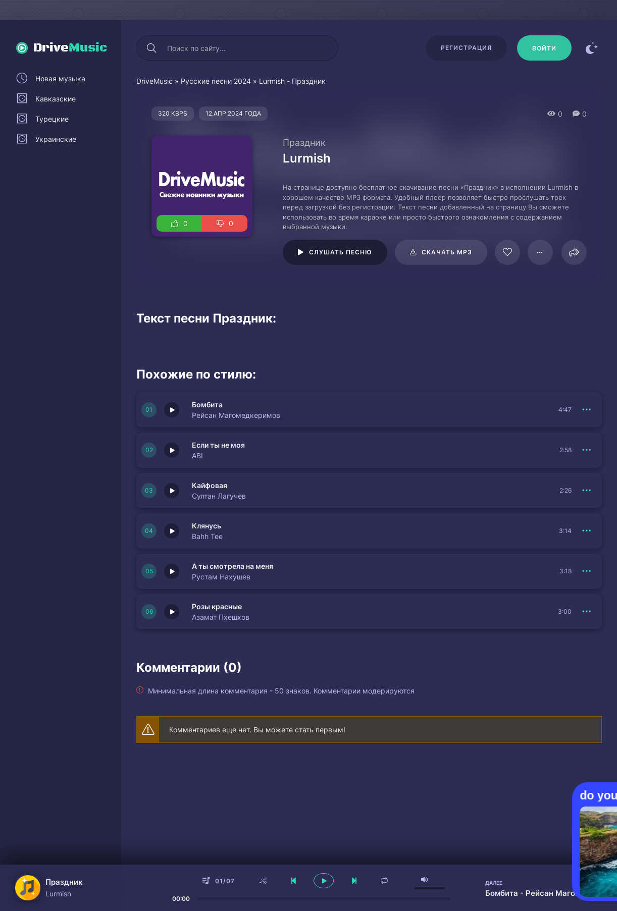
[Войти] (544, 48)
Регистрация (466, 47)
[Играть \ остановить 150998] (172, 409)
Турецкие (52, 119)
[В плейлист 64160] (540, 252)
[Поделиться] (574, 252)
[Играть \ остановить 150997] (172, 450)
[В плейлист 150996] (587, 490)
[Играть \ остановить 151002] (172, 611)
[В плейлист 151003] (587, 531)
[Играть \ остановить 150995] (172, 571)
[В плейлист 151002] (587, 611)
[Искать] (151, 48)
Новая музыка (60, 78)
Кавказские (55, 98)
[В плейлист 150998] (587, 409)
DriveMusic (154, 81)
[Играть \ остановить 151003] (172, 531)
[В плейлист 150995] (587, 571)
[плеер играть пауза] (324, 880)
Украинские (55, 139)
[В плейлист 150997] (587, 450)
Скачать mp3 (447, 252)
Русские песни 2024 (216, 81)
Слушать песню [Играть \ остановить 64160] (340, 252)
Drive (70, 48)
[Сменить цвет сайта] (592, 48)
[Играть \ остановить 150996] (172, 490)
